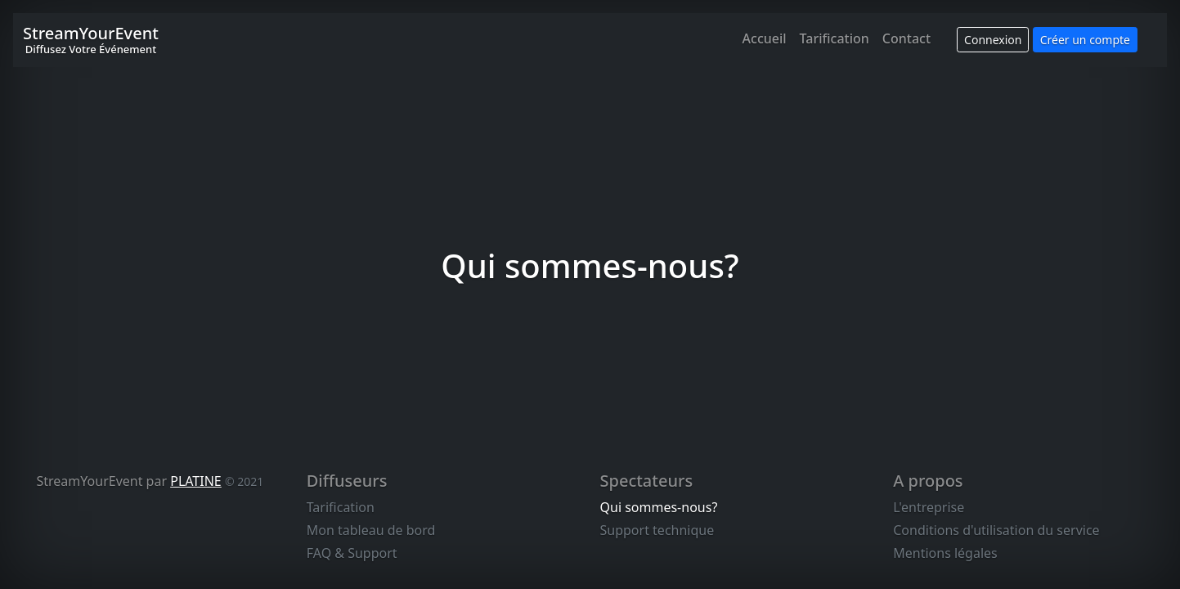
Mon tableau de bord (371, 530)
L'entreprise (928, 507)
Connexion (992, 39)
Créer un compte (1085, 39)
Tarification (834, 38)
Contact (906, 38)
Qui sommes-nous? (659, 507)
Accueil (765, 38)
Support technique (657, 530)
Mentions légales (945, 553)
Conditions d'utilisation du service (996, 530)
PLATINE (196, 481)
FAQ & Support (352, 553)
